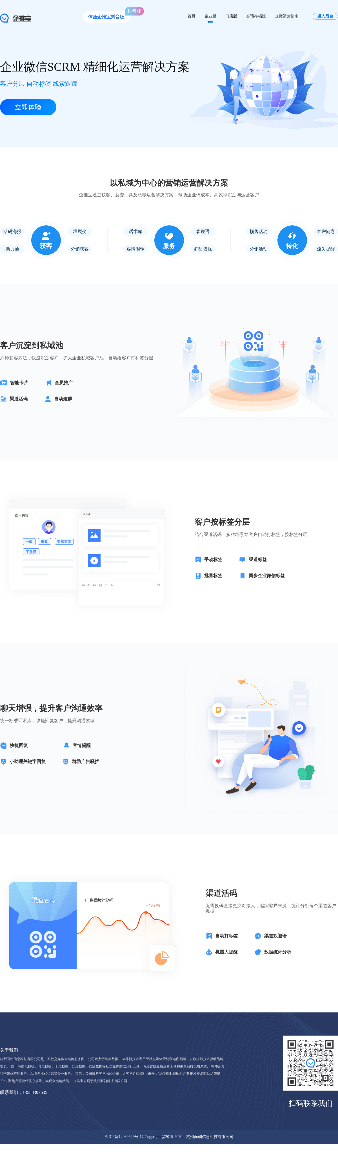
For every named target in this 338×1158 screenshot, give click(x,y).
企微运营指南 (287, 16)
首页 (191, 16)
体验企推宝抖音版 (106, 16)
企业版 (210, 16)
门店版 (231, 16)
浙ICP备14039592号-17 (123, 1137)
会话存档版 (256, 16)
